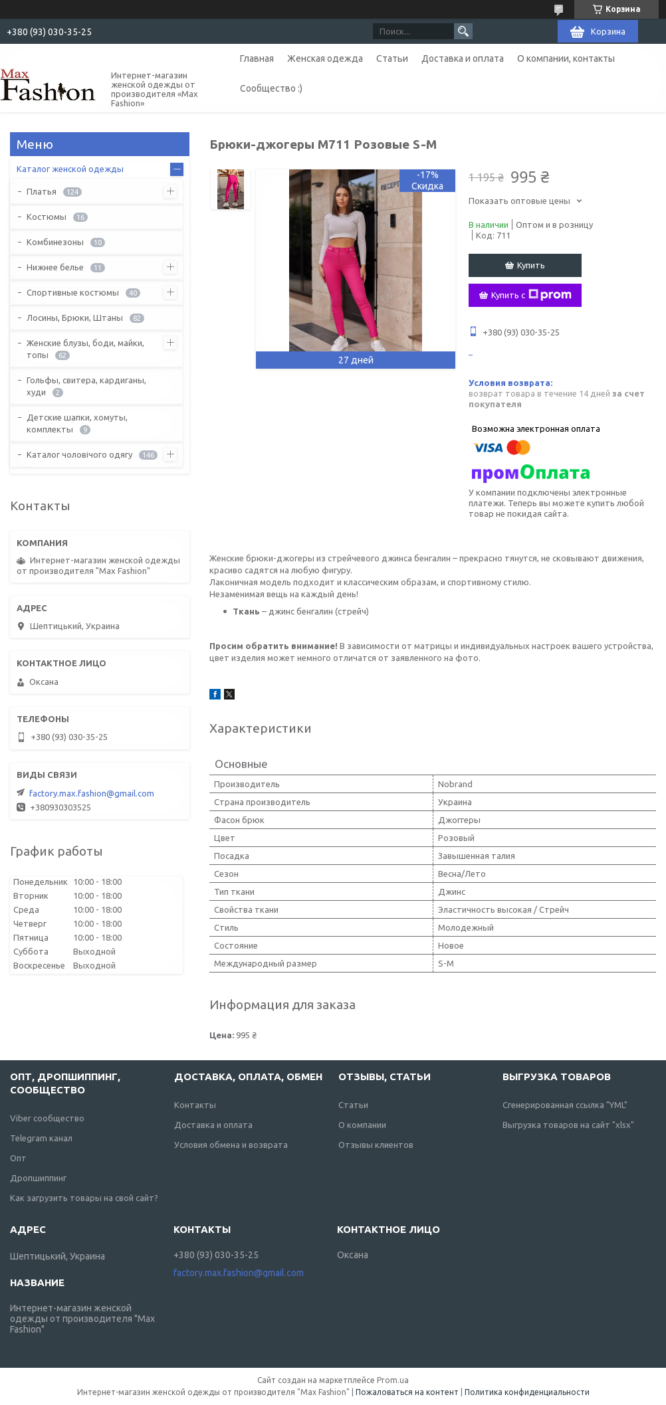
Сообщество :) (271, 88)
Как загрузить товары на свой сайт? (84, 1197)
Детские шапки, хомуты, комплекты (77, 423)
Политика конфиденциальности (527, 1392)
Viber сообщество (47, 1118)
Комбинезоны (55, 241)
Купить (531, 265)
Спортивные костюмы (73, 292)
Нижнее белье (55, 267)
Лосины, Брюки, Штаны (75, 317)
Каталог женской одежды (70, 168)
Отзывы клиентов (375, 1144)
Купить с (531, 295)
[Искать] (463, 31)
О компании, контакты (566, 58)
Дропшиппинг (38, 1177)
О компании (362, 1124)
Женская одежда (325, 58)
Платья (41, 191)
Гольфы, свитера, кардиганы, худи (86, 386)
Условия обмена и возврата (231, 1144)
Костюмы (46, 216)
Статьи (392, 58)
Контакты (195, 1104)
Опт (18, 1158)
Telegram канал (41, 1138)
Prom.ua (393, 1380)
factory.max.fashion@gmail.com (91, 793)
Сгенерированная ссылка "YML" (564, 1104)
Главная (257, 58)
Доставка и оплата (462, 58)
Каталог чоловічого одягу (79, 454)
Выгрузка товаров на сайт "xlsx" (568, 1124)
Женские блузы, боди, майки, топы (85, 348)
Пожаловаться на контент (407, 1392)
